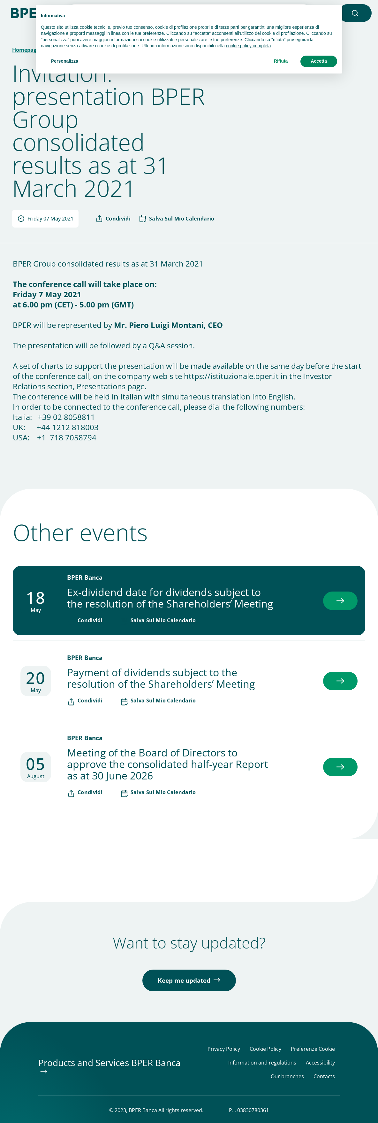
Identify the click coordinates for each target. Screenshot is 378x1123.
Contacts (324, 1076)
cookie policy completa (248, 45)
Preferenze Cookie (313, 1049)
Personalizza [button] (64, 61)
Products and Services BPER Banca (109, 1063)
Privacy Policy (224, 1049)
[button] (355, 13)
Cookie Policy (265, 1049)
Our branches (287, 1076)
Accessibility (320, 1063)
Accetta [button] (319, 61)
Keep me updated (184, 980)
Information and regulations (262, 1063)
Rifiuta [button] (281, 61)
